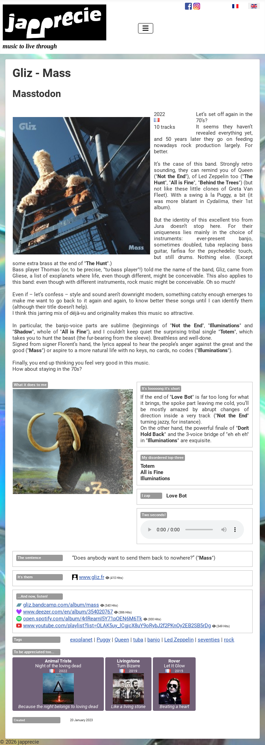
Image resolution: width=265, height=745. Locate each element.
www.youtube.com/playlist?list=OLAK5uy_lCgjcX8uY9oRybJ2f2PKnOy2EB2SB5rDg (117, 625)
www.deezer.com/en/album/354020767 (68, 612)
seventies (209, 640)
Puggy (103, 640)
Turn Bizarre (128, 683)
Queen (122, 640)
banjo (153, 640)
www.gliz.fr (91, 577)
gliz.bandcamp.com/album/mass (61, 605)
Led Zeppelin (179, 640)
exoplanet (81, 640)
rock (229, 640)
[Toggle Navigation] (145, 28)
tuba (138, 640)
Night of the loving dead (58, 683)
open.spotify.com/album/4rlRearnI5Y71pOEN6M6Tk (82, 619)
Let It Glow (174, 683)
